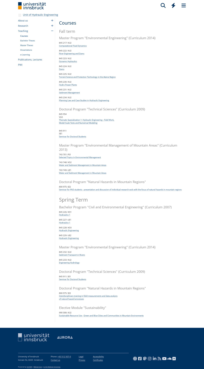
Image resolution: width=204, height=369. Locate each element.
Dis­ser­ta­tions (26, 50)
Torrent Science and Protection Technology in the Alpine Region (87, 77)
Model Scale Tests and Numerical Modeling (78, 123)
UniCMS (29, 367)
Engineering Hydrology (69, 262)
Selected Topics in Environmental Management (80, 157)
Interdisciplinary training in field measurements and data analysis (88, 296)
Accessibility (98, 356)
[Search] (163, 5)
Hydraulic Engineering (69, 230)
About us (23, 20)
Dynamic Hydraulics (68, 61)
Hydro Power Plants (68, 84)
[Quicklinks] (173, 5)
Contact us (55, 360)
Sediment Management (69, 92)
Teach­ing (23, 31)
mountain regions (174, 189)
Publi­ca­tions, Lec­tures (30, 59)
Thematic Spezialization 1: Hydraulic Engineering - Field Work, (86, 120)
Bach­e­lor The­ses (27, 40)
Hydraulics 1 (64, 214)
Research (23, 25)
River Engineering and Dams (71, 53)
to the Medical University (51, 367)
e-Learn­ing (25, 54)
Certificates (98, 360)
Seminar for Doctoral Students (72, 136)
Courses (24, 36)
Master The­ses (26, 45)
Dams (61, 69)
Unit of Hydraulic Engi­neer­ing (40, 15)
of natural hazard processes (71, 299)
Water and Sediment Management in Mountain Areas (82, 165)
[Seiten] (183, 5)
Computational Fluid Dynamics (73, 45)
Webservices (38, 367)
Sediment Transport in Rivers (72, 255)
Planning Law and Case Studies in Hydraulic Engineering (84, 100)
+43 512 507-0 (64, 356)
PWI (20, 64)
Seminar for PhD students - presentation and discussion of (85, 189)
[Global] (173, 6)
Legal (81, 356)
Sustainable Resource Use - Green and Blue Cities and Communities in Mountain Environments (101, 315)
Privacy (82, 360)
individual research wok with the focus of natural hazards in (139, 189)
